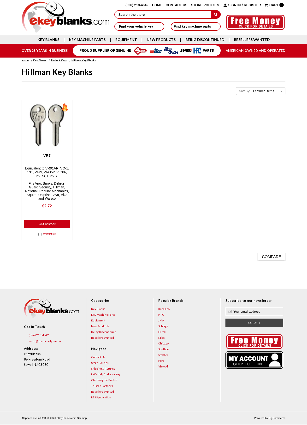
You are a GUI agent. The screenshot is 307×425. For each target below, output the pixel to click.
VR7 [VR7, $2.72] (47, 155)
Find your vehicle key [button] (139, 26)
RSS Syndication (101, 398)
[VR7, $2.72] (47, 125)
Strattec (163, 355)
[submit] (216, 14)
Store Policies (205, 5)
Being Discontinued (204, 40)
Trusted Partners (102, 386)
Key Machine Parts (87, 40)
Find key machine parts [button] (195, 26)
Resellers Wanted (252, 40)
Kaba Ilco (164, 309)
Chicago (163, 344)
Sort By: (244, 91)
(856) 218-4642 (36, 336)
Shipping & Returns (103, 369)
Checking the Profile (104, 381)
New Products (161, 40)
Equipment (126, 40)
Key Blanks (48, 40)
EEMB (162, 332)
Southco (163, 350)
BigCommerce (277, 418)
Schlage (163, 327)
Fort (161, 361)
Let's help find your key (105, 375)
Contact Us (177, 5)
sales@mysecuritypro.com (43, 342)
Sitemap (82, 418)
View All (163, 367)
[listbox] (268, 91)
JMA (161, 321)
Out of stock (47, 224)
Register (252, 5)
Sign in (234, 5)
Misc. (161, 338)
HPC (161, 315)
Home (157, 5)
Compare (47, 235)
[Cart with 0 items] (274, 5)
